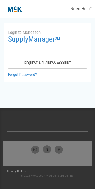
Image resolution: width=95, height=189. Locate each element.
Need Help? (81, 8)
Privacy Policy (16, 171)
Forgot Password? (22, 75)
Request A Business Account (47, 63)
